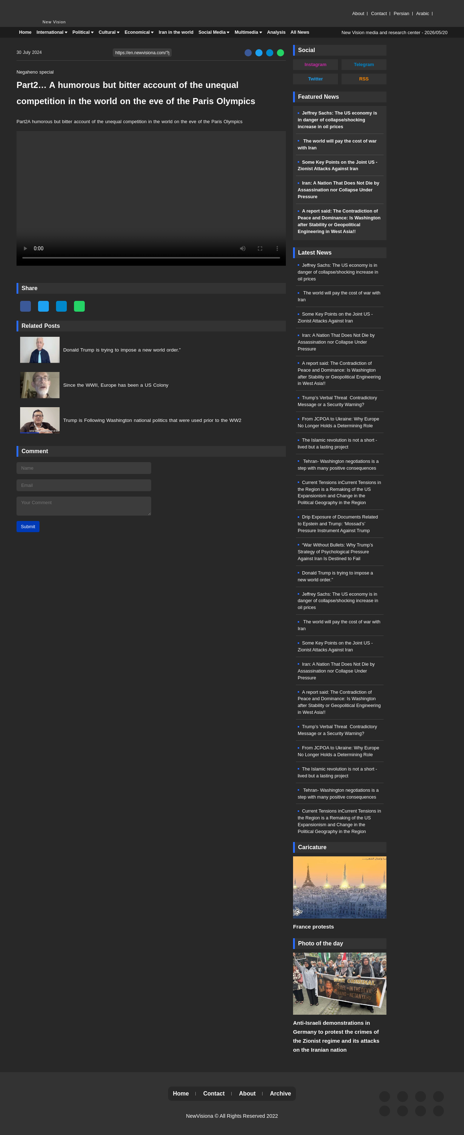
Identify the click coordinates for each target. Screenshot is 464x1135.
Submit (28, 526)
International (50, 32)
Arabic (422, 13)
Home (25, 32)
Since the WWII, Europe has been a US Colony (115, 385)
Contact (379, 13)
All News (300, 32)
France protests (313, 927)
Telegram (364, 64)
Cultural (107, 32)
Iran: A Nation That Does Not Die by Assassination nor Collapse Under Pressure (338, 189)
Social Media (212, 32)
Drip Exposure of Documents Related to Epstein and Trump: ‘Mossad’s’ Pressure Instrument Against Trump (338, 523)
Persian (401, 13)
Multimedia (246, 32)
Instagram (315, 64)
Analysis (276, 32)
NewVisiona (199, 1116)
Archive (280, 1093)
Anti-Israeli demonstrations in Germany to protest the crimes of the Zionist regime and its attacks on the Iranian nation (336, 1036)
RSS (363, 79)
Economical (137, 32)
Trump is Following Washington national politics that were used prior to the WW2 (152, 420)
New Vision (31, 6)
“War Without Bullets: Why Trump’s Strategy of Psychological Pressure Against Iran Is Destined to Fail (335, 551)
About (358, 13)
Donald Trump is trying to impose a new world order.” (122, 350)
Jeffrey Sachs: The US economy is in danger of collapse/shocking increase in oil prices (337, 119)
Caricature (312, 847)
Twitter (315, 79)
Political (81, 32)
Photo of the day (320, 943)
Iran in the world (176, 32)
